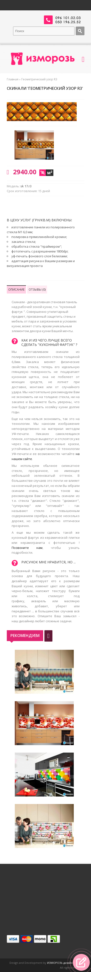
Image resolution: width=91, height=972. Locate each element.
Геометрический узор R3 (39, 79)
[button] (81, 962)
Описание (16, 289)
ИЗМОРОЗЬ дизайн (60, 963)
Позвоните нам (27, 547)
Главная (12, 79)
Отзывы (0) (37, 289)
